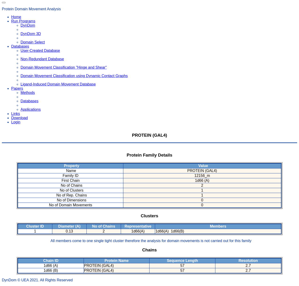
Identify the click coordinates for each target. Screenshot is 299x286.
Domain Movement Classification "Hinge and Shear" (64, 67)
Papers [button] (17, 88)
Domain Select (33, 42)
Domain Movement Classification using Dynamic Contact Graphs (74, 76)
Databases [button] (20, 46)
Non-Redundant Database (42, 59)
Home (16, 17)
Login (15, 122)
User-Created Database (40, 51)
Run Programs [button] (23, 21)
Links (15, 114)
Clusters (149, 215)
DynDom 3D (31, 34)
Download (19, 118)
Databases (30, 101)
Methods (28, 93)
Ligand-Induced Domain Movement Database (58, 84)
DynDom (28, 25)
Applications (31, 109)
